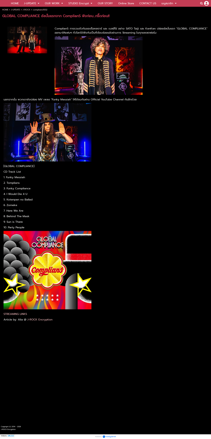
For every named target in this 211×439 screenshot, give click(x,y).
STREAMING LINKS (15, 314)
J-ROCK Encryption (39, 320)
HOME (5, 9)
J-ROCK (26, 9)
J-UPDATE (15, 9)
